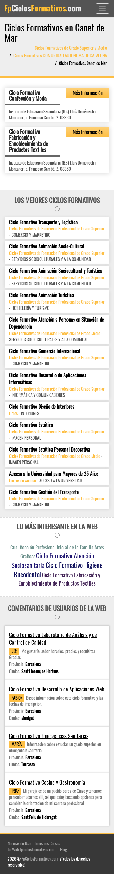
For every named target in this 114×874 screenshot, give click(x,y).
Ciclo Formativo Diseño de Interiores (41, 406)
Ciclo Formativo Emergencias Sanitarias (48, 736)
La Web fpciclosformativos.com (32, 849)
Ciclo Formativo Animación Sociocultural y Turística (55, 270)
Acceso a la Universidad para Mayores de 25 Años (53, 473)
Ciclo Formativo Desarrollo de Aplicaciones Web (56, 689)
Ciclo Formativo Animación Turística (41, 295)
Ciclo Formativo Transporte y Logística (43, 222)
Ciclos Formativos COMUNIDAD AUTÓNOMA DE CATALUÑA (60, 55)
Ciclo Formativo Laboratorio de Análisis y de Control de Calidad (53, 639)
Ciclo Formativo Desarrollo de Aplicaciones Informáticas (47, 379)
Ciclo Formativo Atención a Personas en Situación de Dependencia (56, 323)
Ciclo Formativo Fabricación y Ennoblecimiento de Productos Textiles (28, 141)
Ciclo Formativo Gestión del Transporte (44, 492)
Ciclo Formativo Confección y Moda (28, 96)
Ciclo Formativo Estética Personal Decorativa (49, 449)
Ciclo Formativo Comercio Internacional (44, 351)
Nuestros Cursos (47, 843)
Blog (63, 849)
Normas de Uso (19, 843)
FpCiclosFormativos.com (40, 858)
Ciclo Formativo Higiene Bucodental (58, 569)
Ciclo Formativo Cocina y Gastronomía (47, 782)
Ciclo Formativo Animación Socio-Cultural (46, 246)
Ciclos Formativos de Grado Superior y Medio (71, 47)
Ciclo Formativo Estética (31, 425)
